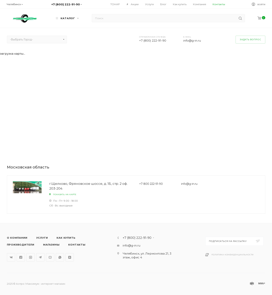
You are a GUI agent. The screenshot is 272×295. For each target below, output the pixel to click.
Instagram (30, 257)
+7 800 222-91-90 (151, 184)
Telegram (40, 257)
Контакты (76, 244)
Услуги (42, 237)
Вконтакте (11, 257)
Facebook (21, 257)
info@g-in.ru (192, 40)
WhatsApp (60, 257)
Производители (20, 244)
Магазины (51, 244)
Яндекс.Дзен (70, 257)
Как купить (66, 237)
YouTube (50, 257)
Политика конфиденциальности (232, 254)
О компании (17, 237)
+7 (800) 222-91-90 (152, 40)
